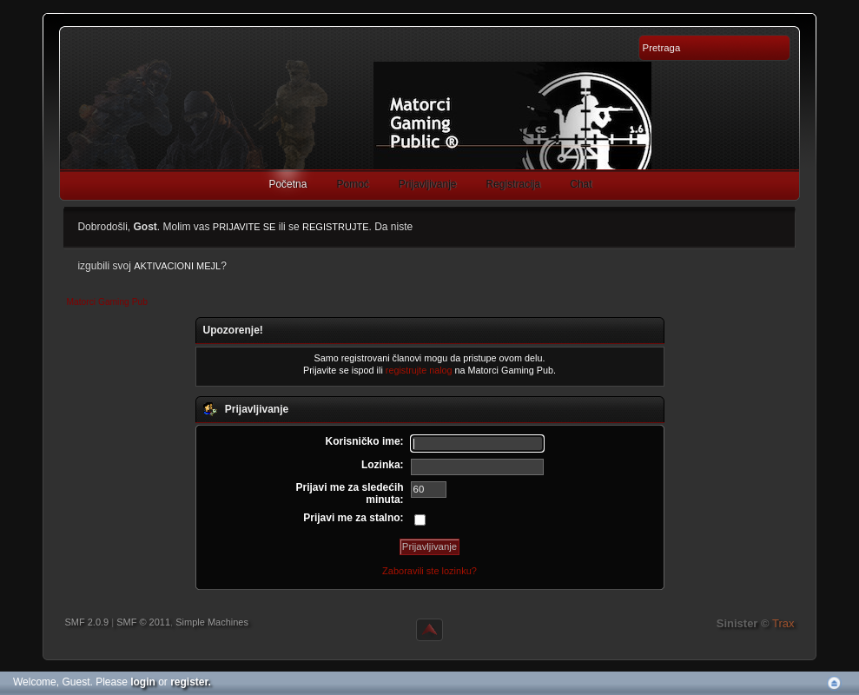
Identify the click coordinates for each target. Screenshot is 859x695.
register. (190, 682)
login (142, 682)
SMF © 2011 (143, 622)
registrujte (335, 227)
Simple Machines (211, 622)
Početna (287, 184)
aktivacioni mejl (177, 266)
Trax (783, 623)
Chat (580, 184)
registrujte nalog (419, 370)
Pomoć (352, 184)
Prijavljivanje (428, 184)
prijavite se (244, 227)
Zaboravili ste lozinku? (429, 571)
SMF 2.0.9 (86, 622)
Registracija (513, 184)
